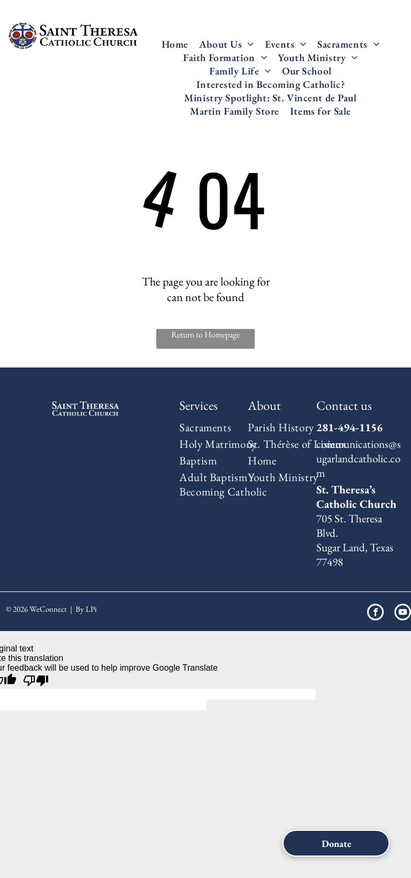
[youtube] (402, 613)
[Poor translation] (36, 681)
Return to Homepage (205, 334)
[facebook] (375, 613)
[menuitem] (175, 44)
